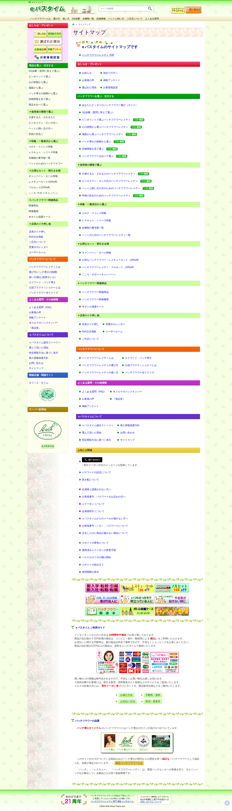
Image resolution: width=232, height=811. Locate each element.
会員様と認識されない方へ (96, 489)
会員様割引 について (93, 511)
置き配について (90, 479)
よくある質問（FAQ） (41, 307)
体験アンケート (37, 317)
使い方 (66, 18)
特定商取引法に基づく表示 (43, 352)
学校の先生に (36, 134)
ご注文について (135, 18)
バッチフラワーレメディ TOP (98, 55)
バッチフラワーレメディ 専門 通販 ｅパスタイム (112, 801)
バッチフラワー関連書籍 (95, 299)
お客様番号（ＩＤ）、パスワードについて (105, 525)
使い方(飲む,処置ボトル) (42, 277)
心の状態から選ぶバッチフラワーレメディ (105, 127)
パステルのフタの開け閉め (96, 557)
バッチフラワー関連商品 (95, 292)
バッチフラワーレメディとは (44, 267)
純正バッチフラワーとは (129, 763)
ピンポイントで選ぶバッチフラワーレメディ (106, 119)
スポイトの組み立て (93, 564)
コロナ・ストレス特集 (41, 146)
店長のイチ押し (37, 231)
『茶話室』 (35, 328)
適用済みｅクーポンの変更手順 (99, 550)
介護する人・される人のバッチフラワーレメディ (108, 173)
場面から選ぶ (36, 88)
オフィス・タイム (38, 383)
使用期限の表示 (90, 572)
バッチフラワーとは (40, 18)
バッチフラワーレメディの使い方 (100, 372)
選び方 (56, 18)
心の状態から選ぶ (38, 82)
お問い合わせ (36, 363)
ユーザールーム (37, 252)
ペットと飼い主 (116, 18)
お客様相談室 (110, 87)
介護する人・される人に (42, 117)
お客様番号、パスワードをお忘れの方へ (104, 496)
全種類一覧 (88, 18)
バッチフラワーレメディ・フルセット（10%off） (109, 267)
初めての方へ (110, 73)
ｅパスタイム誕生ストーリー (44, 342)
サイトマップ (36, 368)
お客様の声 (35, 312)
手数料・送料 (153, 695)
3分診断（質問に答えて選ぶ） (45, 71)
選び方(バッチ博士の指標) (43, 272)
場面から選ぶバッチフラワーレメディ (102, 134)
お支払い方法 (127, 701)
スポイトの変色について (95, 542)
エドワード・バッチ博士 (42, 282)
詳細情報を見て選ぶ (39, 99)
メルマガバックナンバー (43, 322)
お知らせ (87, 73)
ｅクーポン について (93, 504)
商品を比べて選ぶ (38, 104)
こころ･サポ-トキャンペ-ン (43, 193)
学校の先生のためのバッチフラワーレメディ (106, 195)
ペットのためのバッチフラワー (46, 163)
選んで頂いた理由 (38, 347)
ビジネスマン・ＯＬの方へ (43, 123)
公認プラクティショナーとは (44, 287)
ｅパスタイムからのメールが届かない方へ (105, 518)
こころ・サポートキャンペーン (99, 274)
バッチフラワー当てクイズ (43, 292)
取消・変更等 (153, 701)
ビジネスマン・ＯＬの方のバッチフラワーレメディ (110, 181)
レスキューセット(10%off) (43, 181)
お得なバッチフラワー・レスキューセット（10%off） (111, 260)
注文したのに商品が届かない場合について (105, 533)
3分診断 (76, 18)
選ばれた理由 (89, 87)
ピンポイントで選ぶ (39, 76)
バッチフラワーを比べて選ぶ (97, 156)
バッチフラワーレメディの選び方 (100, 365)
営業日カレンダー (38, 247)
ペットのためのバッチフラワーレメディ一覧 (106, 235)
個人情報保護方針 (38, 358)
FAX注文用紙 (36, 237)
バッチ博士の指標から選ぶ (43, 93)
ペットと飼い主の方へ (41, 128)
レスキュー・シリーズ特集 (43, 152)
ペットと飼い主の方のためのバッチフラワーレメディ (111, 188)
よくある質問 (152, 18)
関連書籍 (33, 211)
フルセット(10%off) (39, 187)
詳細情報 (101, 18)
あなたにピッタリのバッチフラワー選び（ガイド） (110, 105)
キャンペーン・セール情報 (43, 176)
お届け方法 (126, 695)
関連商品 (33, 205)
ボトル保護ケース (39, 216)
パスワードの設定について (96, 472)
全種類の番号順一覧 (39, 158)
